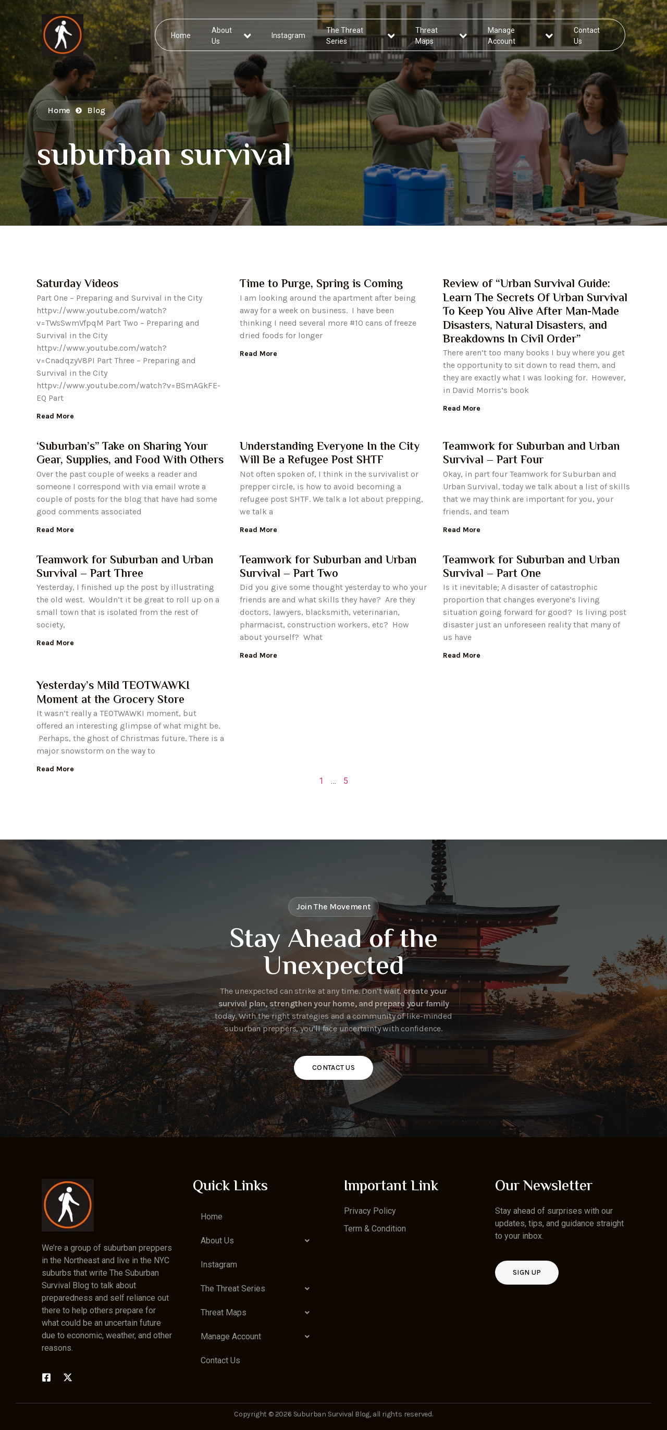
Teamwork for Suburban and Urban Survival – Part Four (531, 454)
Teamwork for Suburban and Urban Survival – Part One (531, 567)
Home (181, 34)
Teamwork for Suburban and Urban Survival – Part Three (124, 567)
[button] (258, 1241)
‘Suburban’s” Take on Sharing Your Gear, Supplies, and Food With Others (130, 454)
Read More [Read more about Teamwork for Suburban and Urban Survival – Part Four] (461, 529)
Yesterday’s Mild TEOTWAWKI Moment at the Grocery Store (113, 693)
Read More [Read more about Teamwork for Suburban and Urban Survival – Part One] (461, 655)
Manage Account (520, 34)
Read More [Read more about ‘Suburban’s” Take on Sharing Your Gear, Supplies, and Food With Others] (55, 529)
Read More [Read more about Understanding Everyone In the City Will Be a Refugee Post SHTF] (258, 529)
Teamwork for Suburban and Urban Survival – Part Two (328, 567)
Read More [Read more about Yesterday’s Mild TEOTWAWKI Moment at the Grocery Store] (55, 769)
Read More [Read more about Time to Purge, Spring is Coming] (258, 353)
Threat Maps (441, 34)
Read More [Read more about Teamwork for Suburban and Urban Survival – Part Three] (55, 642)
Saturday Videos (77, 284)
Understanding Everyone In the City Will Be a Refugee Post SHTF (329, 454)
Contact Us (586, 34)
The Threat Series (361, 34)
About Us (231, 34)
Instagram (289, 34)
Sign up (527, 1272)
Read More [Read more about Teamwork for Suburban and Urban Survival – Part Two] (258, 655)
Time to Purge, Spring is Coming (321, 284)
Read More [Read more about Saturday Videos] (55, 416)
